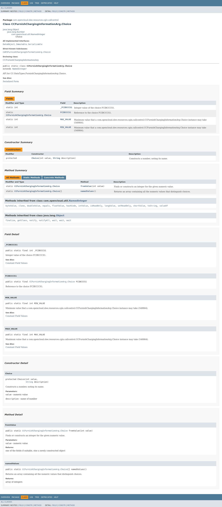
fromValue (86, 186)
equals (46, 206)
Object (60, 215)
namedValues (87, 191)
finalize (10, 220)
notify (33, 220)
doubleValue (33, 206)
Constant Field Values (16, 263)
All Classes (6, 8)
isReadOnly (96, 206)
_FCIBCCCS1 (66, 107)
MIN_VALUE (65, 127)
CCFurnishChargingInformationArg (21, 60)
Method (37, 11)
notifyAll (44, 220)
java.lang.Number (16, 32)
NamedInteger (19, 69)
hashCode (71, 206)
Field (21, 11)
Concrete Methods (54, 177)
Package (15, 3)
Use (31, 3)
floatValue (58, 206)
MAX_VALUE (65, 119)
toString (152, 206)
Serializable (35, 44)
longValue (110, 206)
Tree (37, 3)
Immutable (21, 44)
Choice (35, 158)
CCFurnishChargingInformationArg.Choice (28, 115)
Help (56, 3)
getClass (22, 220)
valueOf (163, 206)
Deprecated (46, 3)
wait (54, 220)
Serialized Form (11, 81)
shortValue (139, 206)
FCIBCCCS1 (65, 112)
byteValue (11, 206)
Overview (5, 3)
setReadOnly (124, 206)
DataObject (9, 44)
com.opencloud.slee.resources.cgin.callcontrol (35, 20)
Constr (28, 11)
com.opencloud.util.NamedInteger (28, 34)
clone (22, 206)
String (56, 158)
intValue (83, 206)
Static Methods (31, 177)
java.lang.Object (11, 29)
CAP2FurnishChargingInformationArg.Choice (27, 52)
